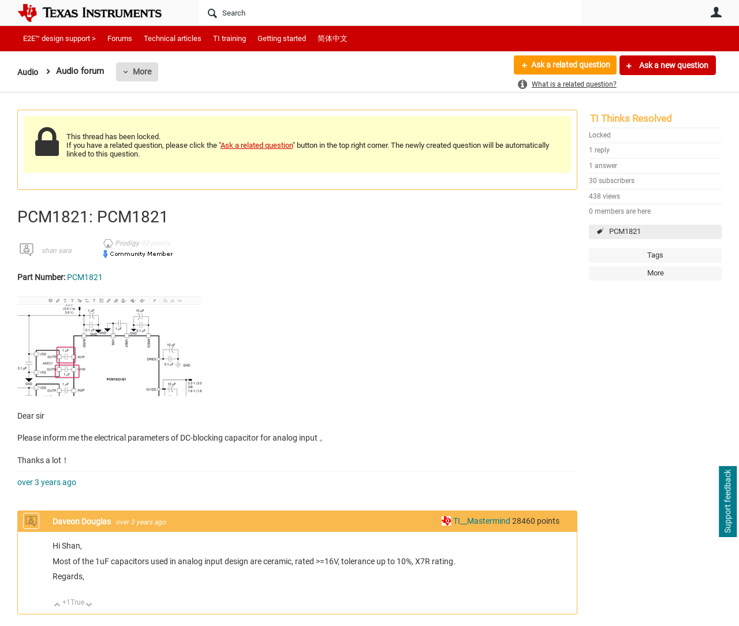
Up (57, 605)
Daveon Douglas (83, 521)
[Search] (390, 12)
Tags (655, 255)
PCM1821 (625, 231)
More (144, 71)
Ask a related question (569, 65)
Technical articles (172, 38)
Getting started (281, 38)
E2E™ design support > (59, 38)
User (716, 12)
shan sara (56, 251)
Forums (119, 38)
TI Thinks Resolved (631, 118)
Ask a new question (672, 65)
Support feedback (727, 502)
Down (89, 605)
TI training (229, 38)
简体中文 (333, 38)
